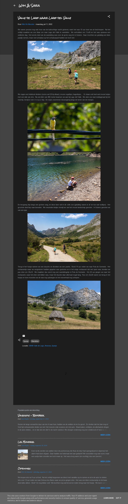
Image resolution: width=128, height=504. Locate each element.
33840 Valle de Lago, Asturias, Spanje (43, 346)
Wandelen (35, 341)
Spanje (25, 341)
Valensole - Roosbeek (31, 415)
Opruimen (24, 468)
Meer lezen (105, 435)
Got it (118, 498)
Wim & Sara (29, 5)
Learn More (109, 498)
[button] (108, 17)
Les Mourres (26, 442)
